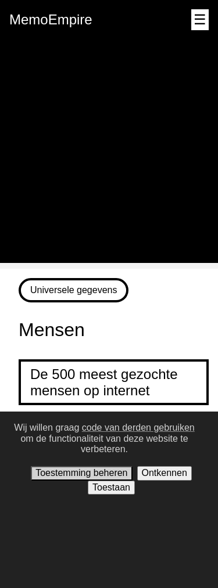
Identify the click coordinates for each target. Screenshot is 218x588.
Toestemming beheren (81, 473)
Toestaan (111, 487)
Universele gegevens (73, 290)
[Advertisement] (109, 154)
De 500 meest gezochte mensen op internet (104, 382)
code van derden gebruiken (138, 427)
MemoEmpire (50, 19)
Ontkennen (164, 473)
